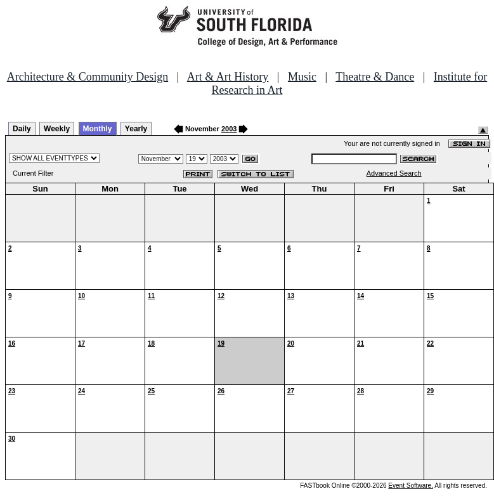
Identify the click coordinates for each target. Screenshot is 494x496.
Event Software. (410, 485)
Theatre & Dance (374, 76)
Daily (22, 128)
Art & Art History (228, 76)
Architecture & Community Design (87, 76)
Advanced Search (394, 173)
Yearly (136, 128)
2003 (229, 129)
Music (302, 76)
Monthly (97, 128)
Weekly (57, 128)
